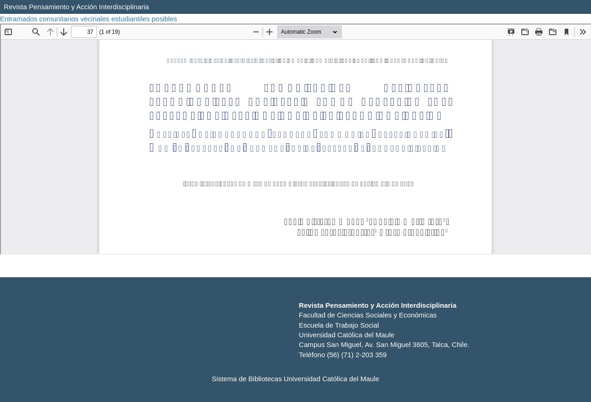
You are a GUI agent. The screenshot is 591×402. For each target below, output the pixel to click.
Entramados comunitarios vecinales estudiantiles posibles (89, 19)
